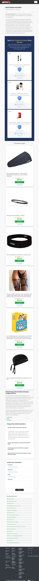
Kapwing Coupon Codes (20, 549)
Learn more (9, 417)
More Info (20, 182)
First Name (10, 464)
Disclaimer (14, 556)
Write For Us (7, 551)
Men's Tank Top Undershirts (12, 533)
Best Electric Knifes (10, 499)
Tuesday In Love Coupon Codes (21, 573)
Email (9, 474)
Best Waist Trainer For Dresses (12, 522)
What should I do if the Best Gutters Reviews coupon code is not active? (19, 454)
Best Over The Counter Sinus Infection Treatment (16, 526)
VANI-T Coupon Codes (20, 576)
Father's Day (25, 405)
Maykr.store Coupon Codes (21, 562)
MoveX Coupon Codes (20, 566)
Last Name (10, 469)
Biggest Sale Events (13, 558)
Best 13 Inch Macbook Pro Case (13, 515)
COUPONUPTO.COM (15, 580)
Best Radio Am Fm (10, 503)
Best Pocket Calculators (11, 517)
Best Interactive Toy (10, 512)
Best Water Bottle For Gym (12, 501)
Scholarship (8, 557)
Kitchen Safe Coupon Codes (21, 552)
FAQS (8, 418)
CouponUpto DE (8, 568)
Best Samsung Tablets (11, 508)
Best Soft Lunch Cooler (11, 528)
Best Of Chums (10, 531)
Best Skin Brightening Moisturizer (13, 542)
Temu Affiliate (13, 568)
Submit (19, 489)
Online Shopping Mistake (14, 562)
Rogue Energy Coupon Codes (22, 569)
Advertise (8, 556)
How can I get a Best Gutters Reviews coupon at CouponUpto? (18, 448)
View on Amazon (19, 184)
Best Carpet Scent (10, 519)
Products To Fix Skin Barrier (12, 510)
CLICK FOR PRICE (19, 75)
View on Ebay (19, 185)
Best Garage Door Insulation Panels (13, 505)
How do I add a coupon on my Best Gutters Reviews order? (19, 443)
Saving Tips (7, 554)
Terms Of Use (8, 562)
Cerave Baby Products (11, 524)
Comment (9, 420)
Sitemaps (14, 564)
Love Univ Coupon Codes (21, 559)
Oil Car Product (10, 540)
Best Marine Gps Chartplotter (12, 538)
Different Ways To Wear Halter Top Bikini (14, 535)
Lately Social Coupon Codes (21, 556)
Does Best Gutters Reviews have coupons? (17, 427)
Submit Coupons (14, 554)
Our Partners (7, 565)
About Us (7, 548)
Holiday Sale (13, 549)
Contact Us (13, 551)
